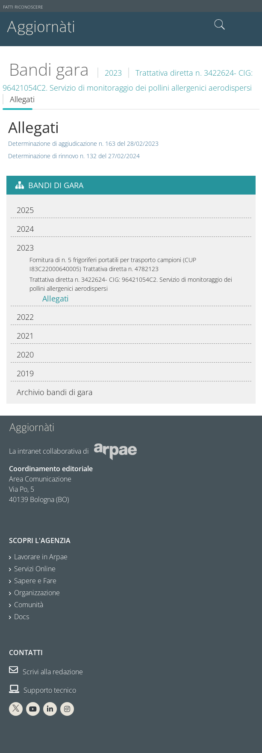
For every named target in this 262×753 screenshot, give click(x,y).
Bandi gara (49, 69)
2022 (25, 317)
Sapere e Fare (35, 580)
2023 (113, 73)
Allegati (55, 298)
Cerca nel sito (219, 24)
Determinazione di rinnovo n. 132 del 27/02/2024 (74, 156)
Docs (21, 616)
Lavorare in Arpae (41, 556)
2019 (25, 373)
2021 (25, 336)
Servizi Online (35, 568)
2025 (25, 210)
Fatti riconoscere (23, 7)
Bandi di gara (55, 185)
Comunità (28, 604)
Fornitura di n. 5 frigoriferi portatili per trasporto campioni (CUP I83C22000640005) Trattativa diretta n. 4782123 (112, 264)
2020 (25, 354)
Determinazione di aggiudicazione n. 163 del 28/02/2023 (83, 143)
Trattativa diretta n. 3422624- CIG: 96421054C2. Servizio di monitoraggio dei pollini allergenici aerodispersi (130, 283)
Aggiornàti (40, 27)
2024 (25, 229)
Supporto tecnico (42, 690)
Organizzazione (37, 592)
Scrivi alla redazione (46, 671)
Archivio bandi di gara (55, 392)
